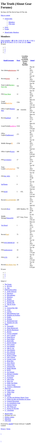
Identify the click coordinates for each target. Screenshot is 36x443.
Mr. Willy (7, 176)
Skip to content (5, 15)
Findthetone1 (10, 135)
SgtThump (4, 184)
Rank (5, 60)
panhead (8, 118)
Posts (18, 60)
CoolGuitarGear (10, 169)
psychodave (7, 160)
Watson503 (10, 218)
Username (10, 60)
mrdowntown (8, 250)
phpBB (10, 424)
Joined (32, 60)
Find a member (5, 40)
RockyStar (9, 103)
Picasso (12, 151)
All (12, 40)
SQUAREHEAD (9, 242)
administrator (12, 70)
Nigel (7, 234)
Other (29, 42)
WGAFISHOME (11, 200)
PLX (8, 209)
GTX (5, 257)
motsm (8, 78)
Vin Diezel (4, 225)
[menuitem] (11, 22)
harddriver (13, 126)
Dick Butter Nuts (11, 264)
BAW (6, 192)
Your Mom (7, 94)
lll (12, 143)
